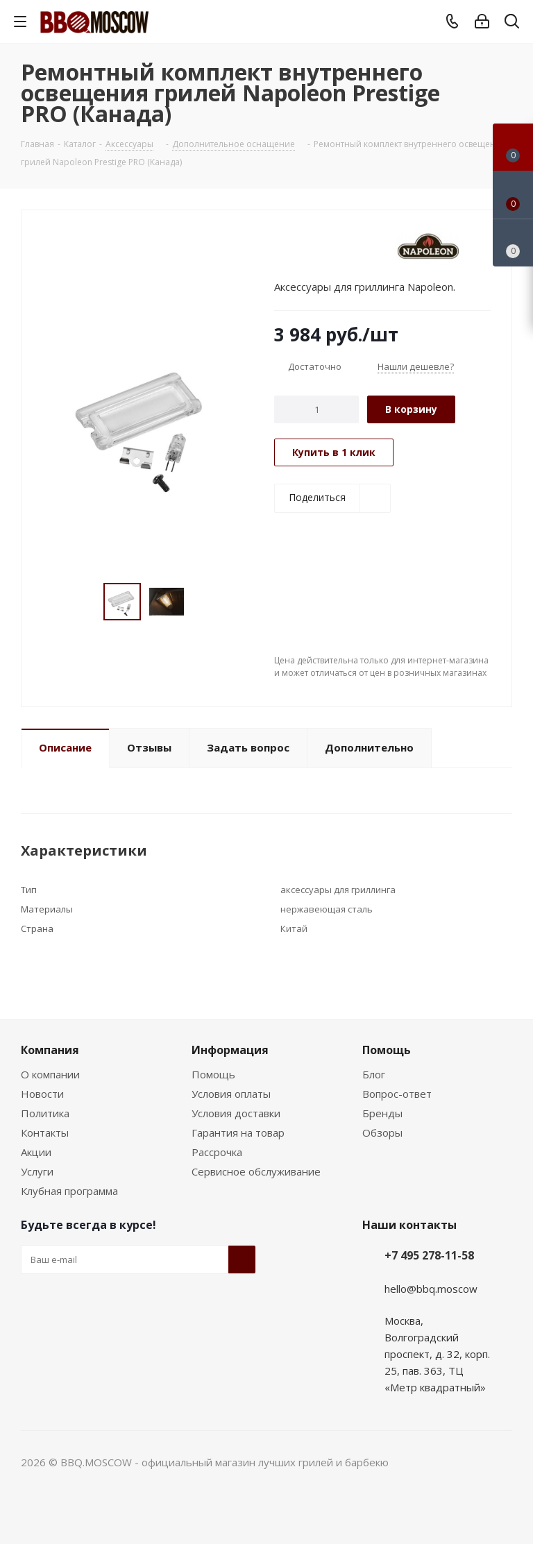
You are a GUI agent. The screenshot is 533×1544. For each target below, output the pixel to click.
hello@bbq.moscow (430, 1289)
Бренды (382, 1113)
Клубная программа (69, 1191)
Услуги (37, 1171)
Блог (373, 1074)
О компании (50, 1074)
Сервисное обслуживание (256, 1171)
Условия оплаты (231, 1094)
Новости (42, 1094)
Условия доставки (236, 1113)
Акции (36, 1152)
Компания (50, 1050)
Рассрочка (217, 1152)
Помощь (213, 1074)
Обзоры (382, 1132)
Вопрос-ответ (397, 1094)
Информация (230, 1050)
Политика (45, 1113)
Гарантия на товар (238, 1132)
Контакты (45, 1132)
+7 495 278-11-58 (429, 1255)
